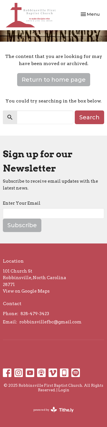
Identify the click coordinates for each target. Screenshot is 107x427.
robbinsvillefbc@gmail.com (50, 322)
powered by (53, 409)
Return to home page (54, 79)
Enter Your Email (22, 203)
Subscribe (22, 225)
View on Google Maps (26, 291)
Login (63, 390)
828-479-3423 (35, 313)
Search (89, 117)
